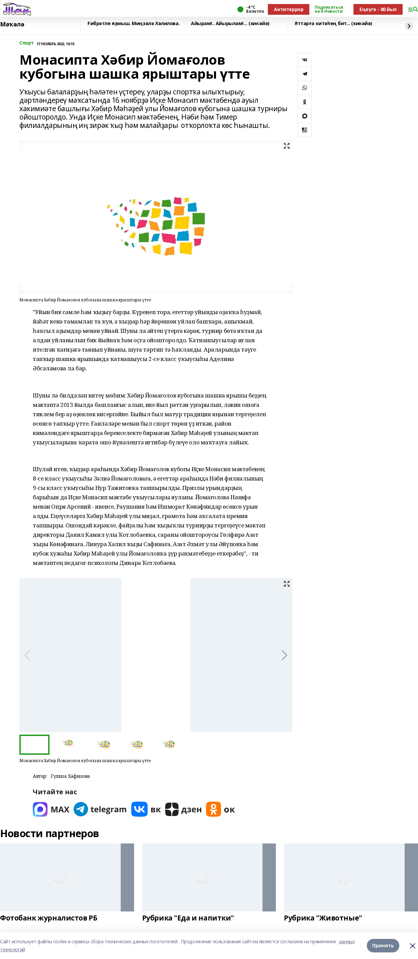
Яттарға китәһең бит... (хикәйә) (333, 23)
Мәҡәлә (12, 24)
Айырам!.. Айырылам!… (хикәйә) (230, 23)
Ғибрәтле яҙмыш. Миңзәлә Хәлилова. (133, 23)
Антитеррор (288, 9)
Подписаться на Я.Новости (329, 9)
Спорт (26, 43)
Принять (383, 945)
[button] (284, 655)
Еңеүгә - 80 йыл (378, 9)
